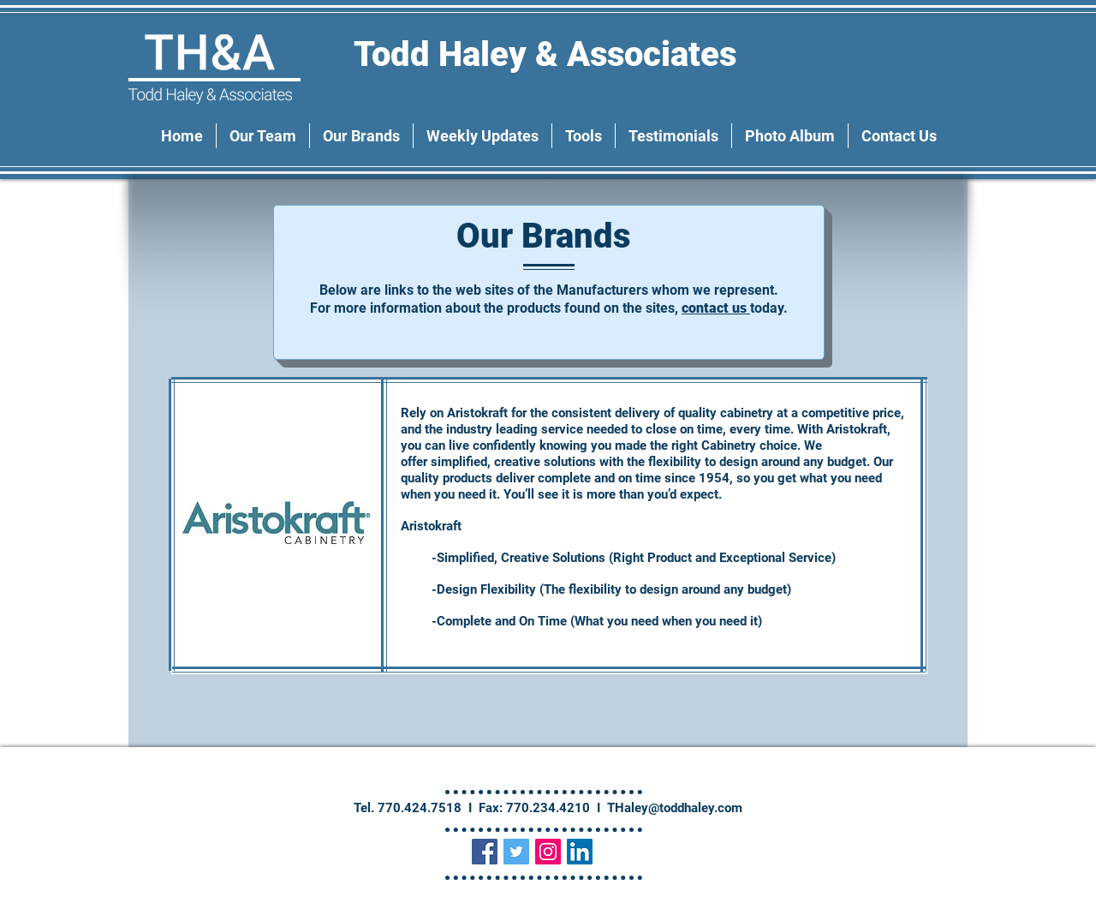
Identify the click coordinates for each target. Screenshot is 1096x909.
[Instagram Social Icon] (548, 851)
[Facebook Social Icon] (484, 851)
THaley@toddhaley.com (674, 808)
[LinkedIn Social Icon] (580, 851)
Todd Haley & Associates (549, 54)
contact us (716, 308)
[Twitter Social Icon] (516, 851)
